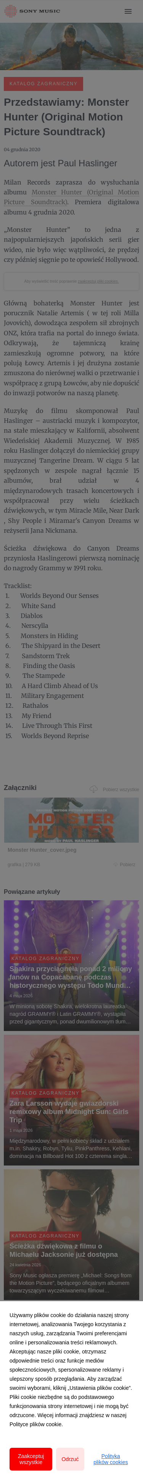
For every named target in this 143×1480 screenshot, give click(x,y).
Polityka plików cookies (110, 1459)
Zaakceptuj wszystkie (31, 1459)
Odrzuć (70, 1459)
